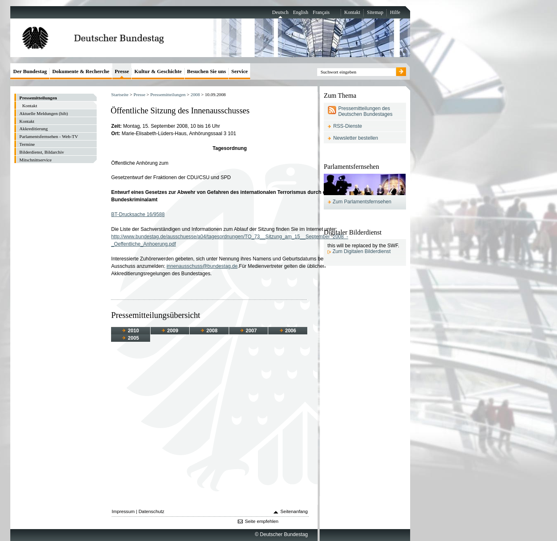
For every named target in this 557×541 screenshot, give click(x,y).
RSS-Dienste (347, 126)
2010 (130, 331)
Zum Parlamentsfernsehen (362, 202)
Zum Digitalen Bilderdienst (361, 251)
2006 (288, 331)
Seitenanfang (294, 511)
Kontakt (352, 12)
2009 (170, 331)
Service (239, 71)
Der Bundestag (30, 71)
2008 (195, 94)
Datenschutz (152, 511)
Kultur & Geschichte (157, 71)
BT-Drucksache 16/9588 (138, 214)
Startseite (119, 94)
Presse (139, 94)
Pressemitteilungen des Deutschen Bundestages (365, 111)
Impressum (123, 511)
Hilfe (395, 12)
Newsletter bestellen (355, 138)
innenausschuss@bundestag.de (202, 266)
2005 (130, 338)
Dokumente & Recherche (80, 71)
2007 (248, 331)
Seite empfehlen (261, 521)
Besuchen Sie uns (206, 71)
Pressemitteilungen (168, 94)
